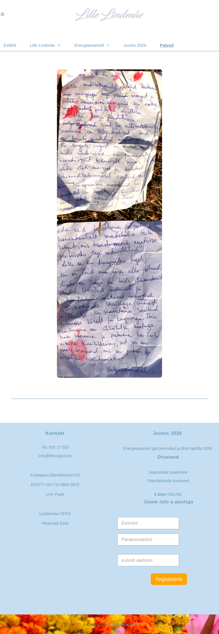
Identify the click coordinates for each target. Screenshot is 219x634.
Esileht (10, 45)
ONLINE (168, 494)
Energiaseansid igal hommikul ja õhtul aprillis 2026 (167, 448)
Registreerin (168, 579)
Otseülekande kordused (168, 480)
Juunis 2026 (134, 45)
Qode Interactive (121, 624)
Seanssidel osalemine (168, 472)
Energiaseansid (92, 42)
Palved (166, 45)
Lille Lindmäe (45, 42)
